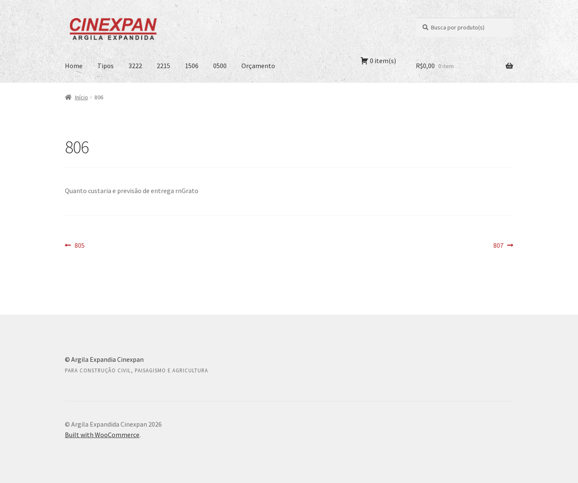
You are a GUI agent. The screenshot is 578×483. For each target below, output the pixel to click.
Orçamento (258, 65)
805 (79, 245)
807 (503, 245)
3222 (135, 65)
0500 (220, 65)
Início (81, 97)
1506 (191, 65)
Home (74, 65)
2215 (163, 65)
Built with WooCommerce (102, 434)
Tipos (105, 65)
